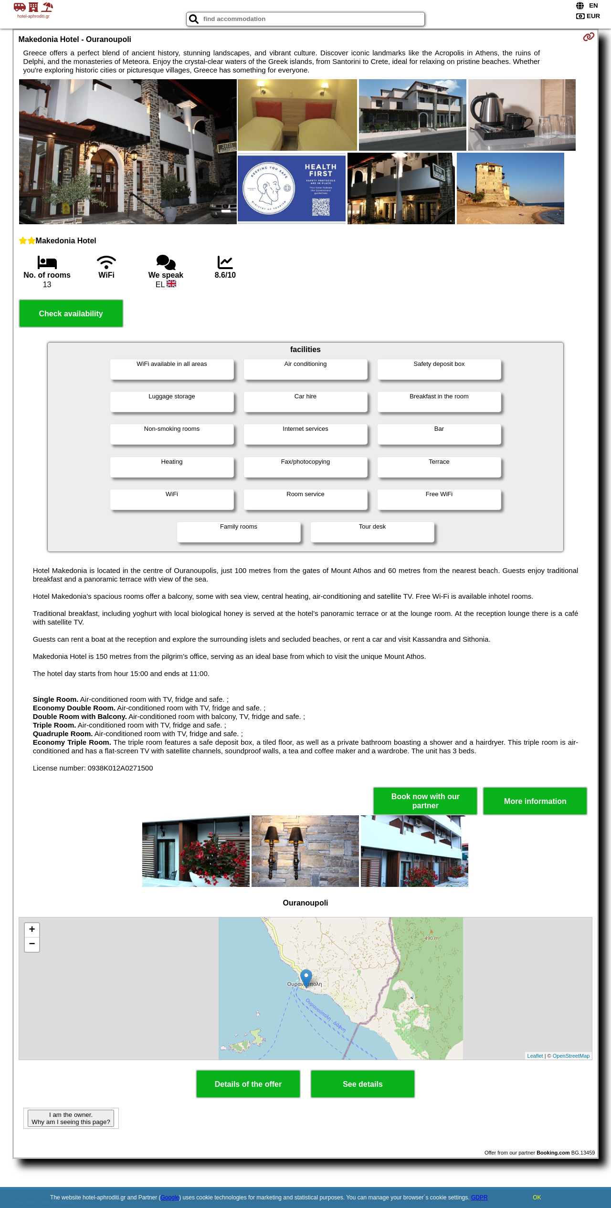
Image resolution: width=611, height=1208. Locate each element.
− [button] (32, 944)
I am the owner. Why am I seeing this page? (71, 1118)
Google (170, 1197)
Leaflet (535, 1056)
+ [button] (32, 930)
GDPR (479, 1197)
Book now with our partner (425, 801)
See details (363, 1084)
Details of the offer (248, 1084)
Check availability (71, 314)
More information (535, 801)
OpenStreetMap (571, 1056)
